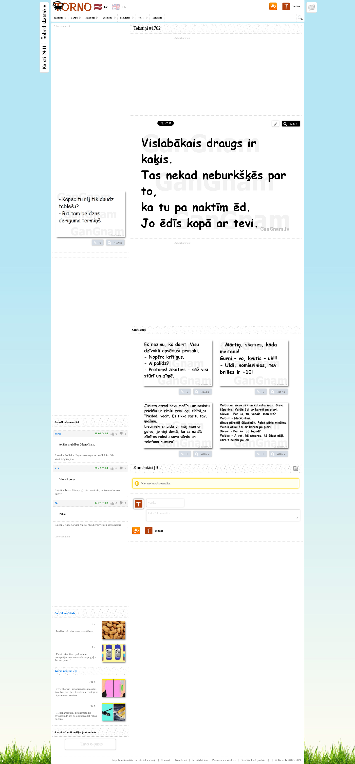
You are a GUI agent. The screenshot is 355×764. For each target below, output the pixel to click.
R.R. (57, 468)
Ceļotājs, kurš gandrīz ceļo (255, 759)
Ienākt (296, 6)
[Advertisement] (215, 76)
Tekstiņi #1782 (147, 28)
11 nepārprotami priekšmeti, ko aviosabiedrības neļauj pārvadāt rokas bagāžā (76, 715)
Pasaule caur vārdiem (224, 759)
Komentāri (146, 467)
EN (124, 6)
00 (56, 503)
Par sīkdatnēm (200, 759)
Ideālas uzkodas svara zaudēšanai (75, 631)
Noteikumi (181, 759)
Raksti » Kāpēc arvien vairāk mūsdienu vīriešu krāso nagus (88, 524)
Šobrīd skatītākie (65, 613)
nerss (58, 433)
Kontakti (166, 759)
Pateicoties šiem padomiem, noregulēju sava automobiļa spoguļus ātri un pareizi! (75, 657)
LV (106, 6)
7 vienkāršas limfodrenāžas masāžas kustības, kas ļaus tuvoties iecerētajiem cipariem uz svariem (76, 691)
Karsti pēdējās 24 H (67, 670)
